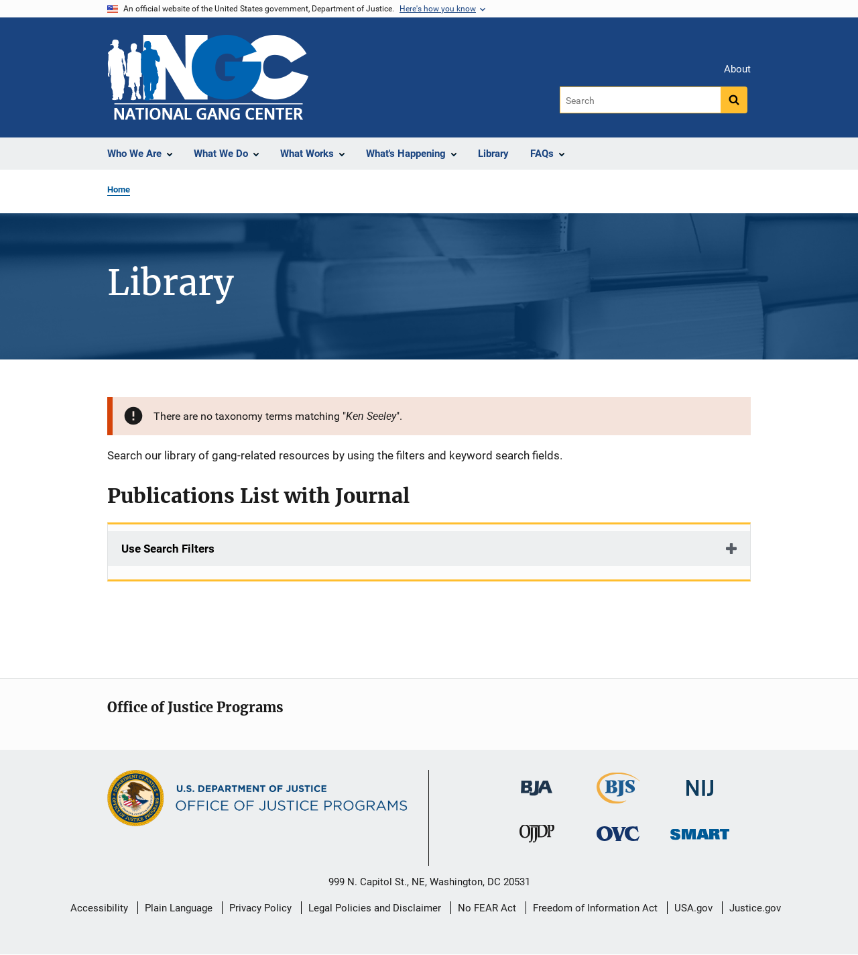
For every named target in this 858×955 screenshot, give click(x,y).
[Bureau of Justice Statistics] (618, 797)
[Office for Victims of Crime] (618, 833)
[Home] (207, 77)
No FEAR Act (487, 908)
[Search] (641, 100)
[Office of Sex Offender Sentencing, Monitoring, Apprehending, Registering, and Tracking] (699, 830)
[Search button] (734, 100)
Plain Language (178, 908)
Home (118, 189)
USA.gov (693, 908)
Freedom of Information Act (595, 908)
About (737, 69)
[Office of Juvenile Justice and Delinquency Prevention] (536, 836)
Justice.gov (755, 908)
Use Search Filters (167, 548)
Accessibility (99, 908)
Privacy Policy (260, 908)
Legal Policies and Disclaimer (374, 908)
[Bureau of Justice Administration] (536, 781)
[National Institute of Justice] (699, 782)
